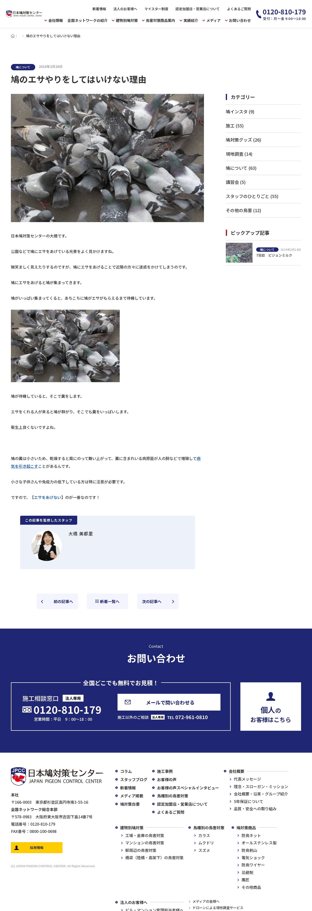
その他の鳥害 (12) (243, 210)
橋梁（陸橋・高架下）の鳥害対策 (154, 857)
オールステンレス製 (259, 843)
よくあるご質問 (239, 8)
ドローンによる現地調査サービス (218, 907)
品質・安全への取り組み (255, 809)
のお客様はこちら (270, 714)
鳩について (23, 67)
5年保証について (248, 801)
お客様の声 (167, 779)
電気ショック (253, 857)
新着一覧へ (109, 601)
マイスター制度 (156, 8)
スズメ (204, 850)
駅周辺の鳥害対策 (140, 850)
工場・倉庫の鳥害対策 (144, 835)
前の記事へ (63, 601)
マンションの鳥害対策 (144, 843)
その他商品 (251, 887)
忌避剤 (247, 872)
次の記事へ (151, 601)
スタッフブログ (133, 779)
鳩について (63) (241, 168)
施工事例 (165, 771)
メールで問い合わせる (170, 702)
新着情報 (99, 8)
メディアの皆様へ (206, 901)
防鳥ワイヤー (253, 865)
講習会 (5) (236, 182)
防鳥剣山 (249, 850)
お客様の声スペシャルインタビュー (188, 788)
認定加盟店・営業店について (198, 8)
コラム (126, 771)
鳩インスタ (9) (240, 111)
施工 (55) (235, 125)
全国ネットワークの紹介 (87, 20)
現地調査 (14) (239, 154)
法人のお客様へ (125, 8)
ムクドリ (206, 843)
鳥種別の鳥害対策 (172, 796)
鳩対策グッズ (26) (243, 139)
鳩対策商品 (246, 827)
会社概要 (236, 771)
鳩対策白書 (130, 804)
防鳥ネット (251, 835)
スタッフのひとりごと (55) (252, 196)
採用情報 (36, 847)
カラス (204, 835)
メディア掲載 (131, 796)
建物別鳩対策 (131, 827)
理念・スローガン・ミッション (261, 786)
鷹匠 (245, 880)
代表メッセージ (247, 779)
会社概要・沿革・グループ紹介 (261, 794)
